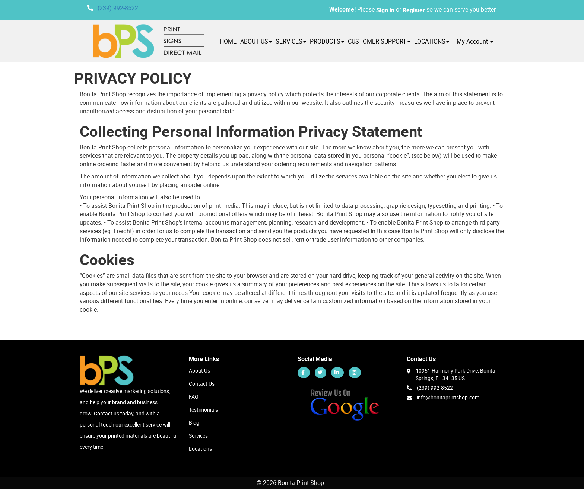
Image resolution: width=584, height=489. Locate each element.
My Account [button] (475, 41)
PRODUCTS (327, 41)
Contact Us (202, 383)
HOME (228, 41)
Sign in (385, 10)
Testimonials (203, 409)
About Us (199, 370)
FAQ (194, 396)
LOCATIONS (431, 41)
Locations (200, 448)
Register (414, 10)
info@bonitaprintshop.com (448, 397)
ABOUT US (256, 41)
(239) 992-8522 (118, 8)
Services (198, 435)
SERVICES (291, 41)
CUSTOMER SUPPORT (379, 41)
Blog (194, 422)
